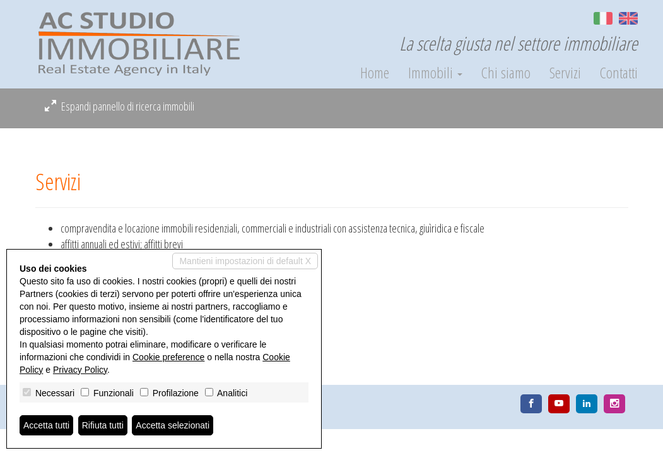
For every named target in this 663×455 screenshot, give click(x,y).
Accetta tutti (46, 425)
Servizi (565, 72)
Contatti (619, 72)
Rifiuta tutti (103, 425)
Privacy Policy (80, 370)
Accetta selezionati (172, 425)
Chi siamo (506, 72)
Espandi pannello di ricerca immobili (119, 106)
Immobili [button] (435, 72)
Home (374, 72)
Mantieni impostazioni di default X (245, 261)
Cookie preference (168, 357)
